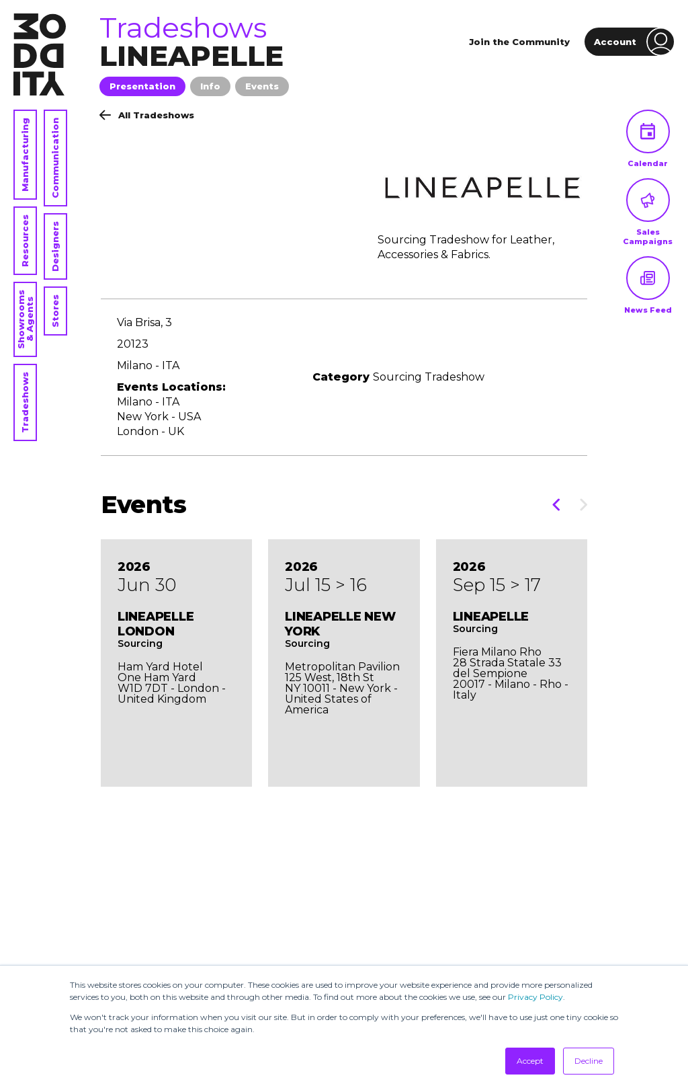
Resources (24, 240)
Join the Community (519, 41)
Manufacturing (24, 155)
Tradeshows (24, 402)
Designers (55, 246)
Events (262, 86)
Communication (55, 158)
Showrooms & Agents (25, 319)
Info (210, 86)
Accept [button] (530, 1061)
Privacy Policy (535, 997)
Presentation (142, 86)
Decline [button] (588, 1061)
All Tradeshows (146, 115)
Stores (55, 311)
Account (634, 42)
